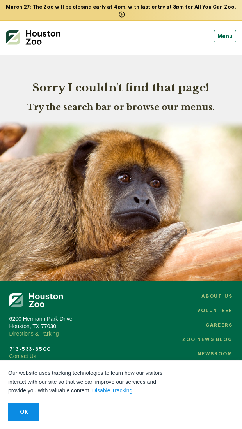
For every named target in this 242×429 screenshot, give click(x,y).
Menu (225, 36)
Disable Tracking (112, 390)
